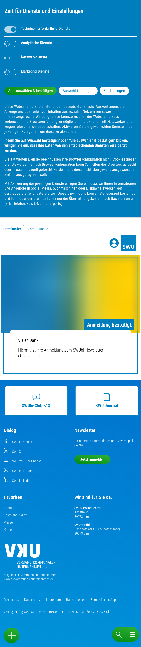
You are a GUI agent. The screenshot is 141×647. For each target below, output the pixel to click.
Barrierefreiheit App (103, 600)
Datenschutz (32, 600)
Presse (8, 522)
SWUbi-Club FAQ (37, 400)
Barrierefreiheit (76, 600)
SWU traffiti (82, 525)
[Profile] (114, 243)
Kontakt (9, 508)
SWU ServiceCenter (87, 508)
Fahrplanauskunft (15, 515)
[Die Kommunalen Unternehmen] (30, 558)
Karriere (9, 530)
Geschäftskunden (38, 229)
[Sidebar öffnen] (11, 635)
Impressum (54, 600)
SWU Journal (107, 400)
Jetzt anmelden (92, 459)
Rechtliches (12, 600)
